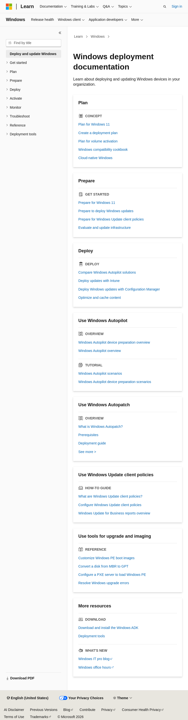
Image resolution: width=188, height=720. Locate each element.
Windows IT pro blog (93, 659)
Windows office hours (94, 667)
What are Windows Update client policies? (110, 496)
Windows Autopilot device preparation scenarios (114, 382)
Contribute (87, 710)
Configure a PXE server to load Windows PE (112, 575)
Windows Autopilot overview (99, 351)
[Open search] (165, 6)
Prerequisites (88, 435)
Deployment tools (91, 636)
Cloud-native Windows (95, 158)
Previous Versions (43, 710)
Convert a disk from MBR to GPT (103, 566)
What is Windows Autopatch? (100, 427)
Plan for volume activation (98, 141)
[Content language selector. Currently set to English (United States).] (27, 698)
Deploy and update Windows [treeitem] (33, 54)
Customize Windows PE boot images (106, 558)
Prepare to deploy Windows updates (105, 211)
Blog (66, 710)
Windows (98, 36)
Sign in (177, 6)
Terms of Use (14, 717)
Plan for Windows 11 (94, 124)
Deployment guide (92, 443)
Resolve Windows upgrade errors (103, 583)
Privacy (107, 710)
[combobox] (33, 43)
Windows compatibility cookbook (103, 149)
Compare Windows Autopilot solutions (107, 272)
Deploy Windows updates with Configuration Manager (119, 289)
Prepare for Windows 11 (96, 203)
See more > (87, 452)
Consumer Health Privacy (141, 710)
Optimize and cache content (99, 298)
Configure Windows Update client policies (109, 505)
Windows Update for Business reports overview (114, 513)
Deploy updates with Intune (99, 281)
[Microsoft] (9, 6)
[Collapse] (60, 32)
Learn (78, 36)
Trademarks (39, 717)
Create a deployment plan (98, 133)
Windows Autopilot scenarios (100, 373)
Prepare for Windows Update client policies (111, 219)
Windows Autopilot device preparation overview (114, 342)
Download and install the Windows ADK (108, 628)
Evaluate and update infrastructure (104, 228)
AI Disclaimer (14, 710)
